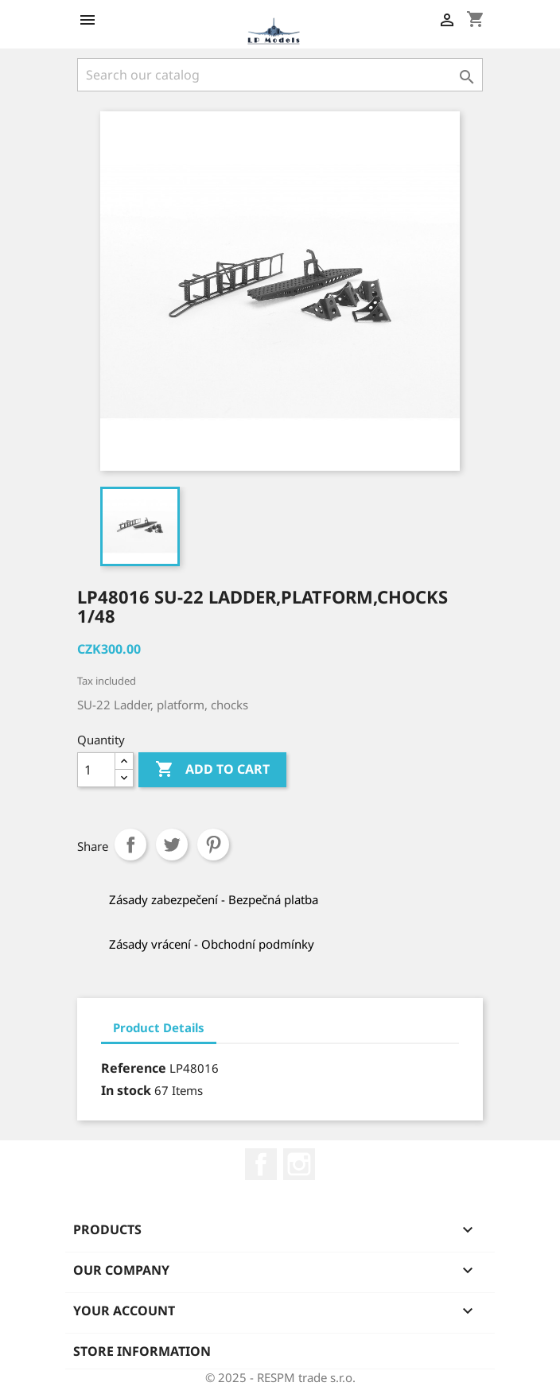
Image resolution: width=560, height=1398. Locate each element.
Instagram (299, 1164)
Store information (142, 1351)
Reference (133, 1068)
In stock (126, 1090)
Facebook (261, 1164)
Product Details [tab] (158, 1027)
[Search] (280, 74)
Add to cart (212, 769)
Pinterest (213, 844)
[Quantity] (96, 769)
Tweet (172, 844)
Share (130, 844)
